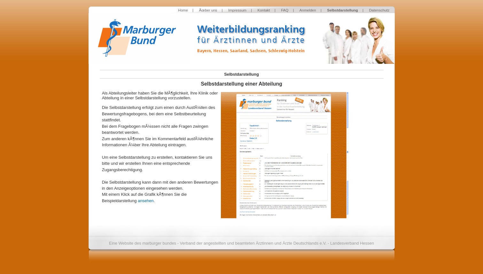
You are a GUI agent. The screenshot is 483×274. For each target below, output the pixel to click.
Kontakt (264, 10)
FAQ (284, 10)
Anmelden (308, 10)
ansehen (146, 200)
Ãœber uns (208, 10)
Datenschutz (379, 10)
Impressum (237, 10)
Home (183, 10)
